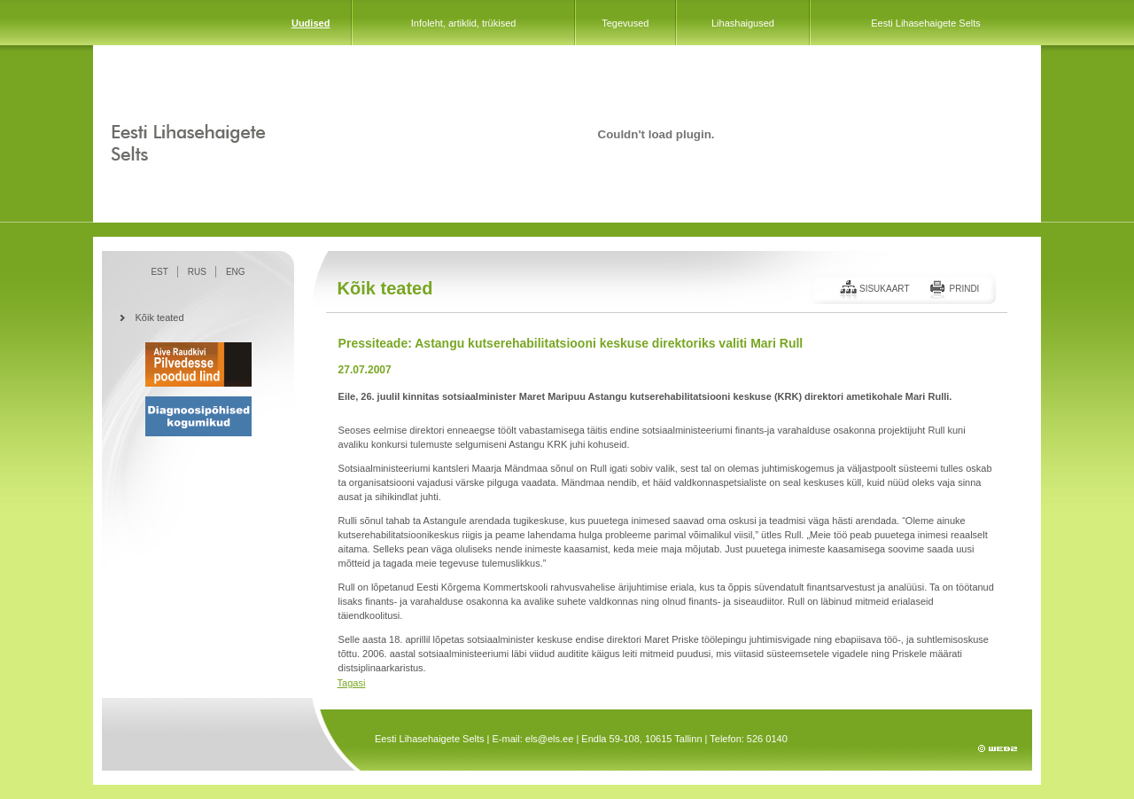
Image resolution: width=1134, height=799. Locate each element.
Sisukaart (884, 289)
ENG (235, 272)
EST (159, 272)
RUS (197, 272)
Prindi (964, 289)
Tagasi (352, 683)
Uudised (310, 23)
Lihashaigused (742, 23)
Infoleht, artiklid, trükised (464, 23)
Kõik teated (160, 317)
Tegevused (625, 23)
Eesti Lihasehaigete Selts (926, 23)
